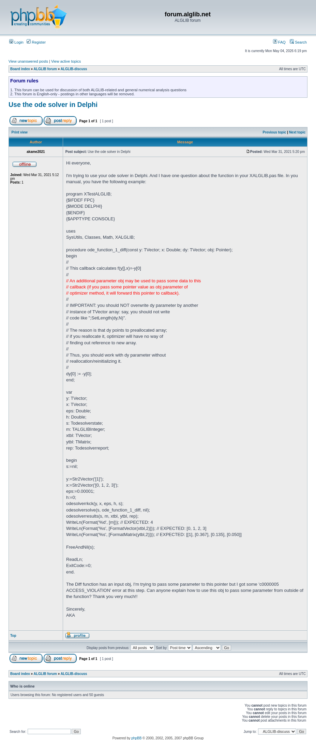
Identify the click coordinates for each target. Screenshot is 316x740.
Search (298, 42)
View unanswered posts (28, 61)
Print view (20, 132)
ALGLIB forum (45, 69)
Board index (20, 69)
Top (13, 635)
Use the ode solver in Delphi (53, 104)
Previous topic (274, 132)
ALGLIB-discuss (74, 69)
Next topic (297, 132)
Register (36, 42)
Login (16, 42)
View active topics (66, 61)
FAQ (279, 42)
